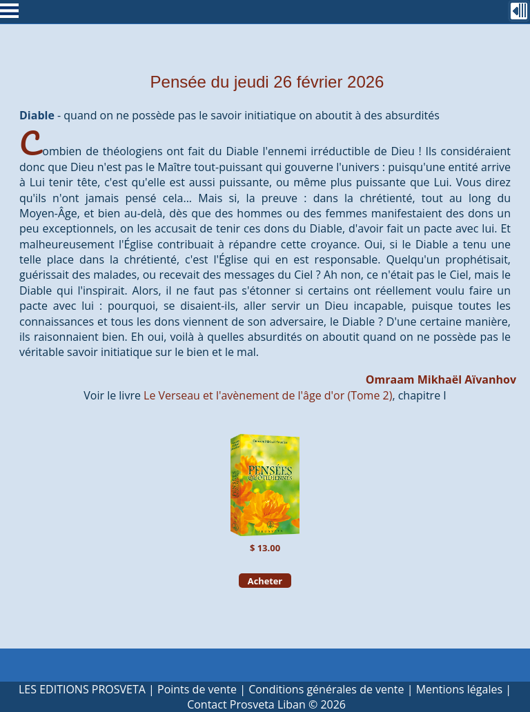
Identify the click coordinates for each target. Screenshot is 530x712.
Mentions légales (459, 689)
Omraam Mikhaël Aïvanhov (441, 379)
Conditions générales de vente (326, 689)
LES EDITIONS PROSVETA (82, 689)
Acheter (265, 580)
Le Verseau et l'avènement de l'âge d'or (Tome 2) (268, 395)
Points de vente (197, 689)
